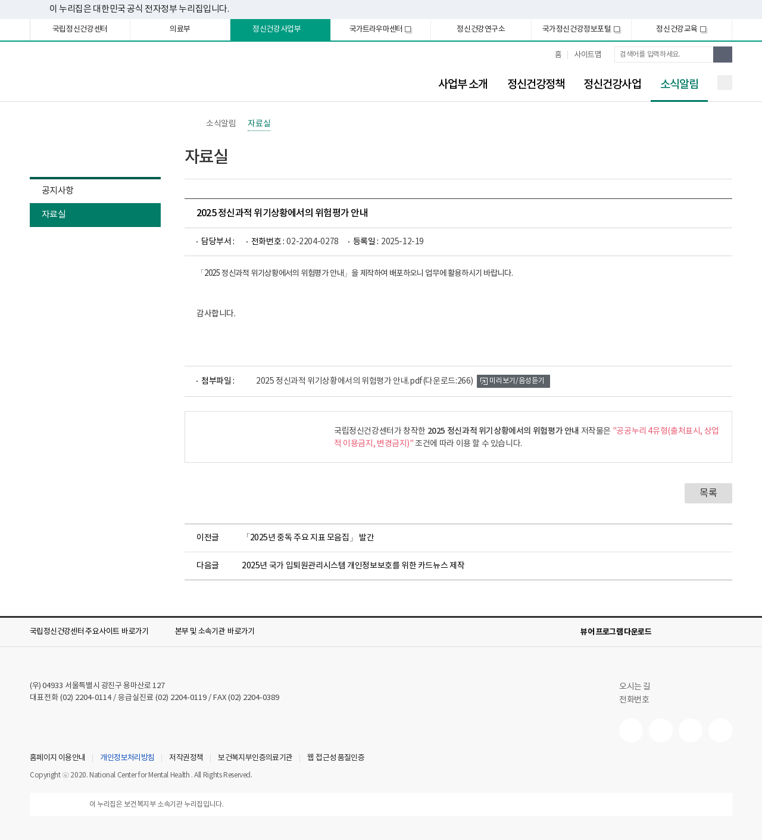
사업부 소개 (463, 84)
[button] (97, 632)
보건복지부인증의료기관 (255, 758)
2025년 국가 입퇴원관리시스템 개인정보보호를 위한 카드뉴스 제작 (353, 566)
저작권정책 (186, 758)
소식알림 (674, 85)
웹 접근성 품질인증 (335, 758)
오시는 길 (641, 687)
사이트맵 (587, 55)
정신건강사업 (612, 84)
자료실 (53, 215)
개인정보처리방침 (127, 758)
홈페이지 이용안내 (57, 758)
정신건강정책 (536, 84)
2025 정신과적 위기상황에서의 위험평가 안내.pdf (364, 381)
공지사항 (57, 191)
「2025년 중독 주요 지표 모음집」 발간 (308, 538)
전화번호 (634, 700)
